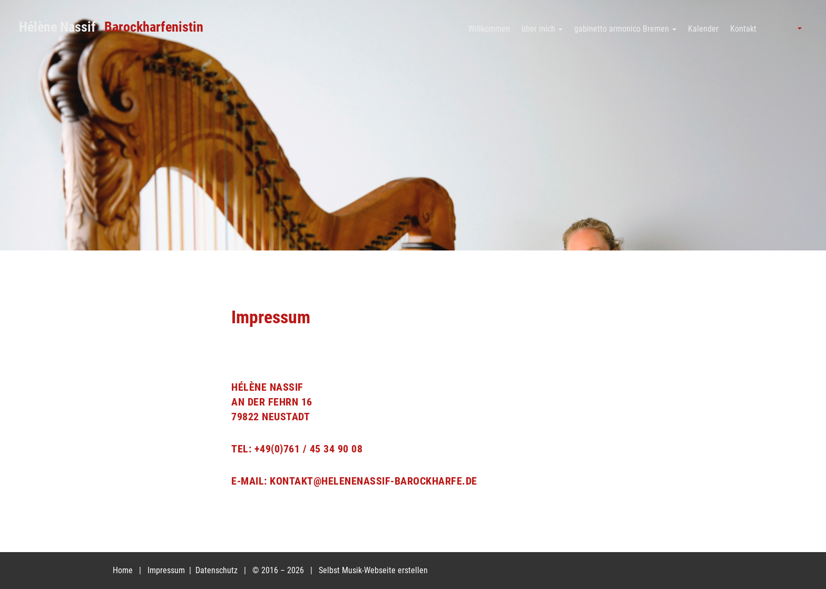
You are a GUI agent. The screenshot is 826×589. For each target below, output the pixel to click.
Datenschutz (217, 570)
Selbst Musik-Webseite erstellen (373, 570)
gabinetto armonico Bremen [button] (625, 29)
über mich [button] (542, 29)
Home (123, 570)
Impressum (167, 570)
